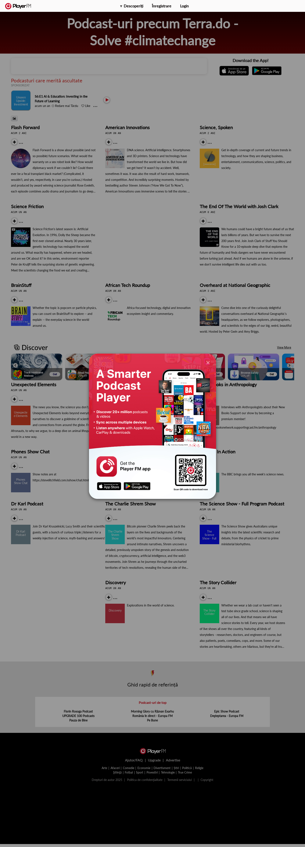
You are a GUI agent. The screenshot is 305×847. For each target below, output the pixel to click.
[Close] (208, 362)
